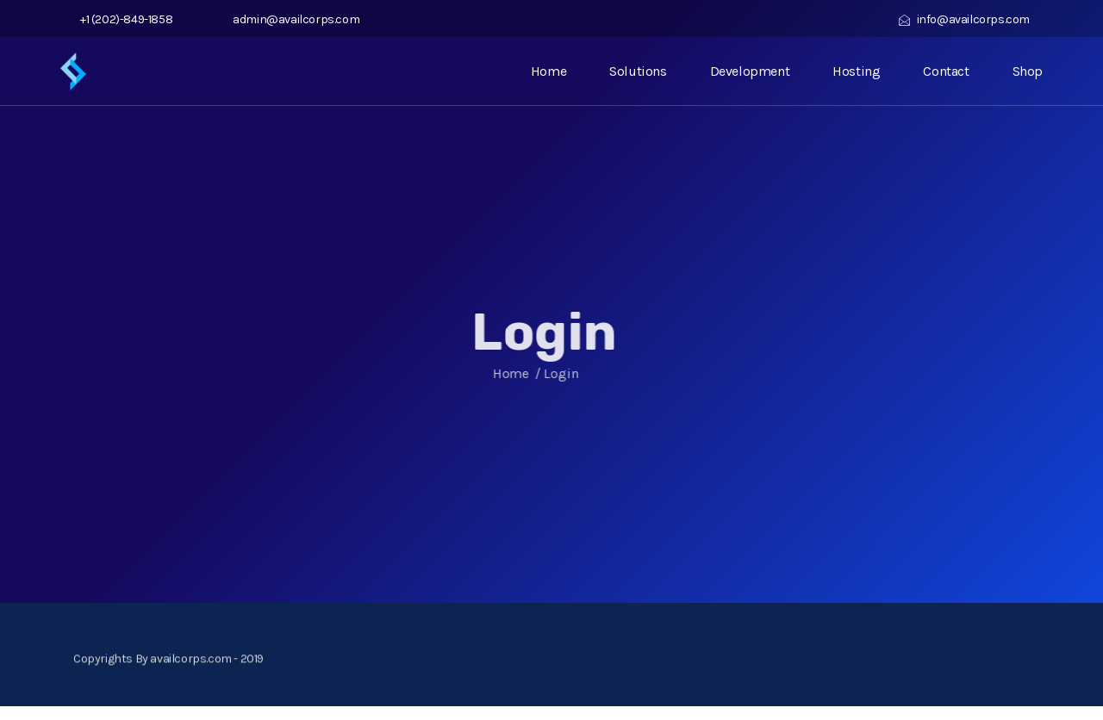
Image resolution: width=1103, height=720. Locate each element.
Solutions (637, 71)
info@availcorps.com (964, 19)
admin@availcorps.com (292, 19)
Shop (1028, 71)
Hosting (856, 71)
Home (548, 71)
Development (750, 71)
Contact (946, 71)
